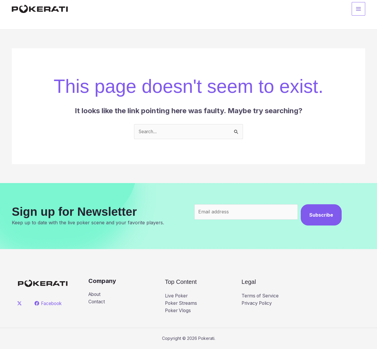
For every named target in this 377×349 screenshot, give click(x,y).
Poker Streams (182, 303)
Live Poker (177, 296)
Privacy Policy (257, 303)
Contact (97, 302)
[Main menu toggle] (358, 9)
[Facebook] (49, 303)
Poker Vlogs (178, 311)
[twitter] (20, 303)
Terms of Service (261, 296)
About (95, 294)
